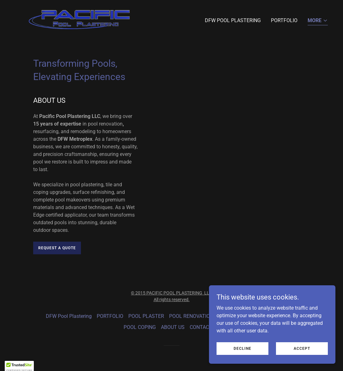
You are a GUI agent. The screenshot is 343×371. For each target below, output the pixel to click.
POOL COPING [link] (140, 327)
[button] (318, 21)
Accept (302, 361)
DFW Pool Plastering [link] (233, 20)
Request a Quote (57, 248)
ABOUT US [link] (173, 327)
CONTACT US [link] (205, 327)
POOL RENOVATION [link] (191, 316)
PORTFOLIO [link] (284, 20)
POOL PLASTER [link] (146, 316)
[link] (79, 19)
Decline (242, 361)
